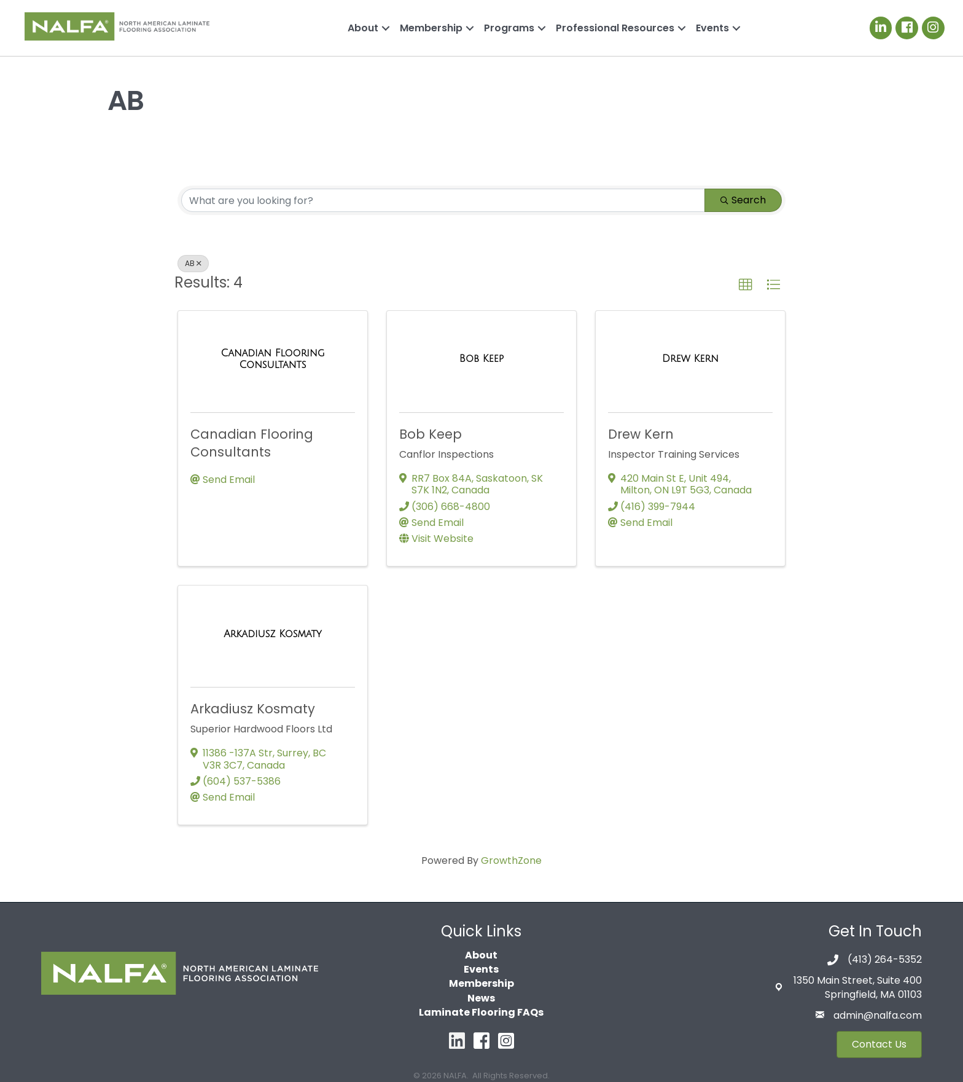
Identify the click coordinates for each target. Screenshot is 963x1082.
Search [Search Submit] (743, 200)
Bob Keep (430, 434)
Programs (509, 28)
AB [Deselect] (193, 263)
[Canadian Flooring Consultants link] (272, 359)
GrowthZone (511, 860)
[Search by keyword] (443, 200)
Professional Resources (615, 28)
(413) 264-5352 (885, 959)
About (363, 28)
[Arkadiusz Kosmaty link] (273, 634)
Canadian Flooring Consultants (251, 443)
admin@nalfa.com (877, 1015)
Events (712, 28)
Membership (431, 28)
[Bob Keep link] (481, 359)
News (481, 998)
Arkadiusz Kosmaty (252, 709)
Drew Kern (641, 434)
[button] (745, 285)
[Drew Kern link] (690, 359)
